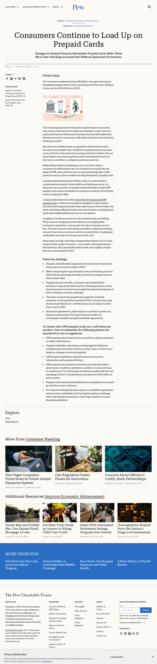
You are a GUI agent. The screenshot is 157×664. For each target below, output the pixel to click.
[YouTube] (137, 633)
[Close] (153, 659)
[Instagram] (125, 633)
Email (121, 606)
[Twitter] (133, 633)
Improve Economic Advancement (75, 496)
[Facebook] (121, 633)
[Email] (130, 610)
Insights (79, 602)
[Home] (28, 594)
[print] (24, 78)
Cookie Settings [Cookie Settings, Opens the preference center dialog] (117, 659)
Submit (145, 610)
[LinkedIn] (129, 633)
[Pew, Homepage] (79, 7)
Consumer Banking (42, 439)
